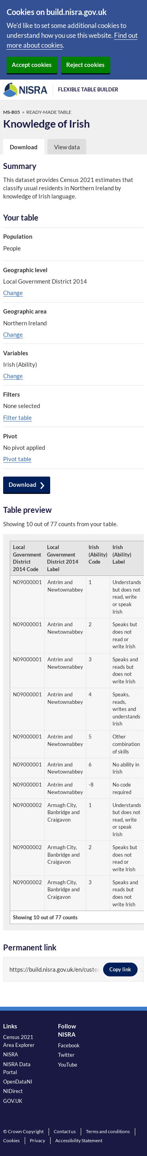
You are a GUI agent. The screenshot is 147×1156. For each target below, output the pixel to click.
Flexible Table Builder (88, 89)
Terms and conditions (108, 1131)
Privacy (37, 1140)
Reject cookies (85, 64)
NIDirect (13, 1091)
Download (22, 484)
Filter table (17, 417)
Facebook (69, 1045)
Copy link (120, 969)
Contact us (65, 1131)
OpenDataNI (17, 1081)
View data (67, 146)
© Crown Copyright (23, 1131)
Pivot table (17, 458)
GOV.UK (12, 1101)
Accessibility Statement (78, 1140)
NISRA (10, 1054)
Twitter (66, 1055)
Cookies (11, 1140)
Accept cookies (32, 64)
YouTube (67, 1064)
